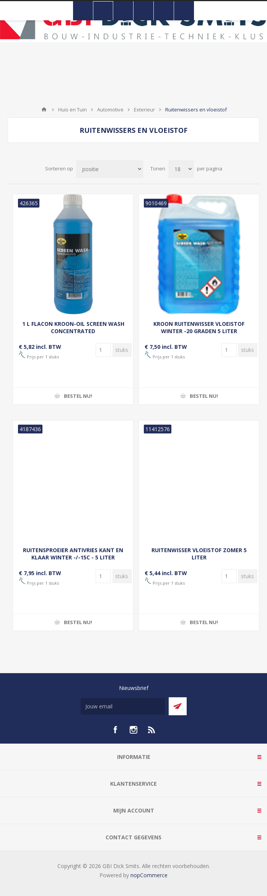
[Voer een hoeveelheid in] (103, 350)
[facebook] (115, 730)
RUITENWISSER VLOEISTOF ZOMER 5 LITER (199, 553)
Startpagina (44, 109)
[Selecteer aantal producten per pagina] (181, 169)
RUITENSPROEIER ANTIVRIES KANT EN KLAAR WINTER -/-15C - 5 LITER (73, 553)
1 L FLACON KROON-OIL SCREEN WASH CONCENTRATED (73, 327)
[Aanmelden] (123, 706)
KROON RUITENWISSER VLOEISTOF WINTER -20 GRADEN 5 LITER (198, 327)
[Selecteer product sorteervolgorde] (110, 169)
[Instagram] (133, 730)
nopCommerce (149, 875)
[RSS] (152, 730)
